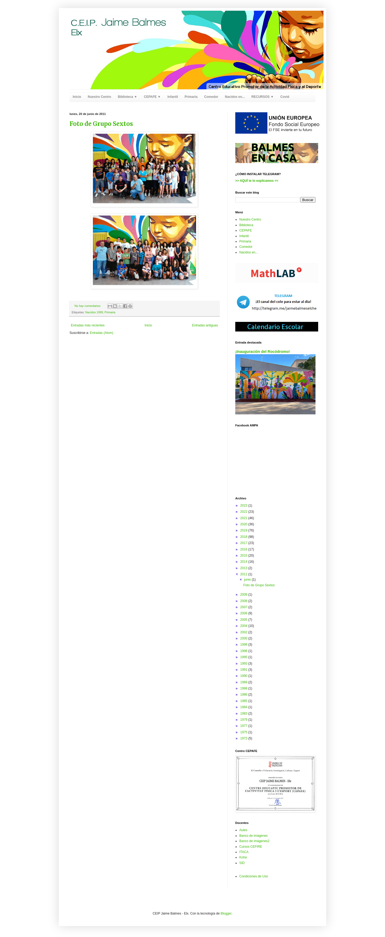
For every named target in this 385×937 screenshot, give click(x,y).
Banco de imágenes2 (254, 841)
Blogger (226, 913)
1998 (244, 644)
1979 (244, 720)
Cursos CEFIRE (250, 847)
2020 (244, 524)
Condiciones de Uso (253, 876)
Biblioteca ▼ (127, 97)
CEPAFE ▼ (152, 97)
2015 (244, 555)
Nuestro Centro (99, 97)
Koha (243, 857)
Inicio (77, 97)
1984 (244, 707)
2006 (244, 613)
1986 (244, 694)
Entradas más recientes (88, 325)
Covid (284, 97)
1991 (244, 670)
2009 (244, 594)
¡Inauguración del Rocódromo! (262, 351)
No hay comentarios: (88, 305)
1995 (244, 657)
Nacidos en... (235, 97)
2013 (244, 568)
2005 (244, 620)
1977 (244, 726)
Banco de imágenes (253, 836)
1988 (244, 688)
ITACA (243, 852)
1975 (244, 732)
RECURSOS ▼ (262, 97)
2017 (244, 543)
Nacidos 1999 (94, 312)
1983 (244, 713)
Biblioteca (246, 225)
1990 (244, 676)
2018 (244, 537)
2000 (244, 638)
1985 (244, 701)
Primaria (191, 97)
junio (248, 579)
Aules (243, 830)
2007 (244, 607)
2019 (244, 530)
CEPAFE (245, 230)
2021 (244, 518)
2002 (244, 632)
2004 (244, 626)
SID (242, 863)
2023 (244, 505)
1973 (244, 738)
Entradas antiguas (205, 325)
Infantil (172, 97)
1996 (244, 651)
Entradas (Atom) (101, 333)
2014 (244, 562)
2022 (244, 512)
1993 (244, 663)
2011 (244, 574)
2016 (244, 549)
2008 (244, 601)
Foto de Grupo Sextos (101, 124)
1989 (244, 682)
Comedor (211, 97)
